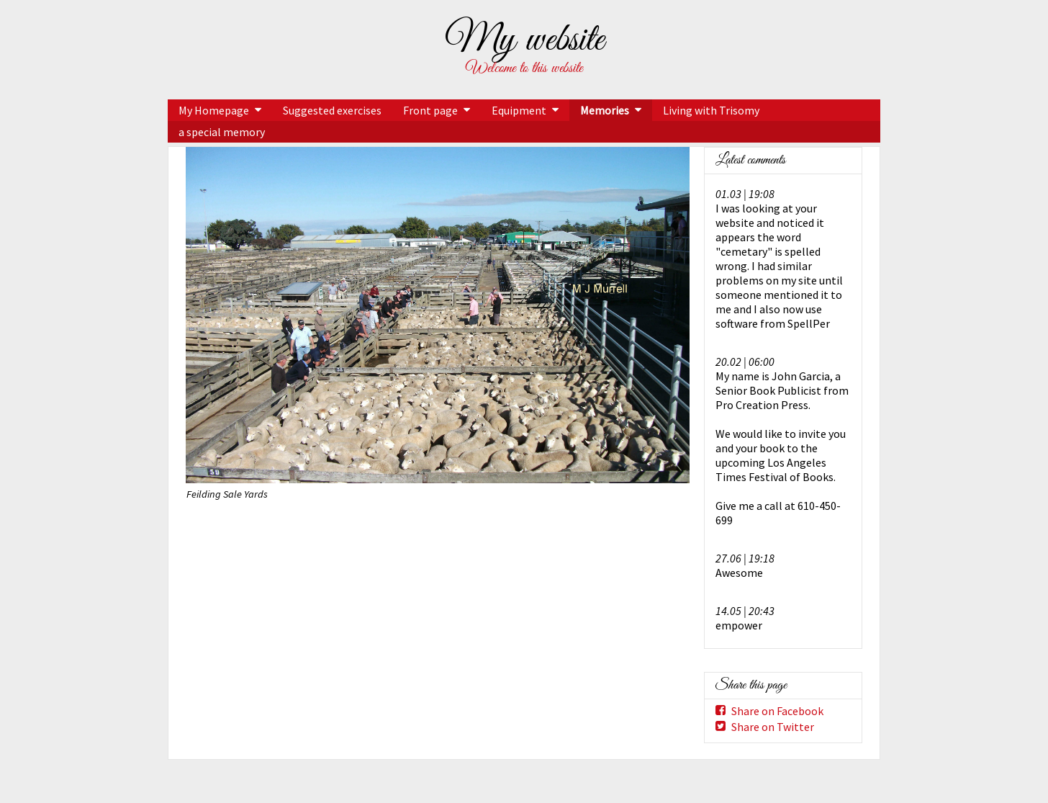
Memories (604, 110)
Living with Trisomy (711, 110)
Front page (430, 110)
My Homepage (214, 110)
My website (524, 40)
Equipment (519, 110)
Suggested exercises (332, 110)
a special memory (222, 132)
